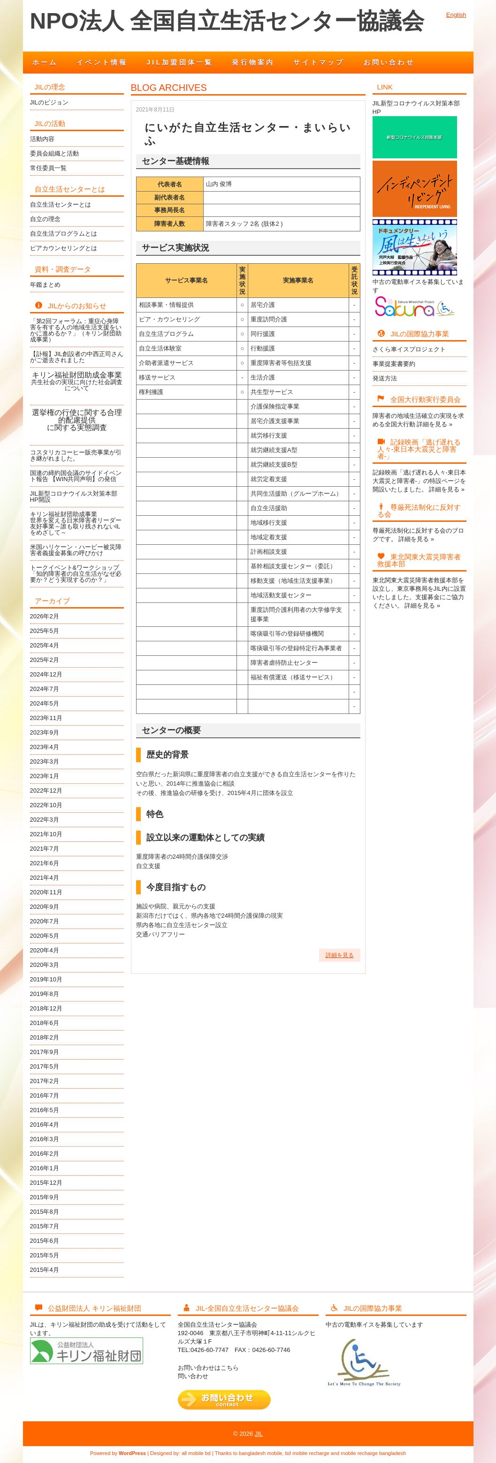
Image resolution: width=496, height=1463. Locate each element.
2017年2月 (44, 1080)
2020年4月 (44, 950)
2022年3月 (44, 819)
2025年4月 (44, 645)
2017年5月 (44, 1066)
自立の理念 (45, 219)
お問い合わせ (389, 62)
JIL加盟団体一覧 (179, 62)
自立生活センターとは (60, 204)
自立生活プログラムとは (63, 233)
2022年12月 (46, 790)
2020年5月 (44, 935)
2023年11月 (46, 717)
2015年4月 (44, 1269)
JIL (259, 1433)
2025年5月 (44, 630)
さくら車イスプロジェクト (409, 349)
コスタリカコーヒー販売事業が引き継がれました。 (76, 455)
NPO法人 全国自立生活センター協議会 (227, 20)
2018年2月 (44, 1037)
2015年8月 (44, 1211)
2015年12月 (46, 1182)
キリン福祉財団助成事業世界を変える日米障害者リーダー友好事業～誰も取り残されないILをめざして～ (76, 523)
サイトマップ (318, 62)
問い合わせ (193, 1376)
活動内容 (42, 138)
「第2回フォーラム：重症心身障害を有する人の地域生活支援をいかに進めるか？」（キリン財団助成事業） (76, 330)
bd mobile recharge (307, 1453)
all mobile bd (196, 1453)
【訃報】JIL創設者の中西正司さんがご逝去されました (76, 357)
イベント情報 (102, 62)
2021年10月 (46, 834)
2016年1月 (44, 1168)
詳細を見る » (434, 424)
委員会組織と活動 (54, 153)
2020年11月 (46, 892)
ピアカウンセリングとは (63, 248)
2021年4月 (44, 877)
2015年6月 (44, 1240)
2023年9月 (44, 732)
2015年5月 (44, 1255)
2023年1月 (44, 776)
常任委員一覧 (48, 167)
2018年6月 (44, 1022)
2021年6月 (44, 863)
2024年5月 (44, 703)
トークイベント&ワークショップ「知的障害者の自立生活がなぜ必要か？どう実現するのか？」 (76, 573)
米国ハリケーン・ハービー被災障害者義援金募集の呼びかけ (76, 550)
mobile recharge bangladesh (373, 1453)
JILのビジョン (49, 102)
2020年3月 (44, 964)
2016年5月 (44, 1110)
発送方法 (385, 378)
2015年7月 (44, 1226)
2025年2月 (44, 659)
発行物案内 (253, 62)
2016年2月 (44, 1153)
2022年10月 (46, 805)
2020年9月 (44, 906)
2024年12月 (46, 674)
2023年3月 (44, 761)
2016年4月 (44, 1124)
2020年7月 (44, 921)
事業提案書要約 (394, 363)
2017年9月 (44, 1051)
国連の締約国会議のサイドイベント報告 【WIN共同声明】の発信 (76, 476)
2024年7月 (44, 688)
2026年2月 (44, 616)
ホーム (45, 62)
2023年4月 (44, 746)
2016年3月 (44, 1139)
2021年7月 (44, 848)
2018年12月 (46, 1008)
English (456, 14)
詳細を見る (340, 955)
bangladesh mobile (260, 1453)
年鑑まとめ (45, 284)
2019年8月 (44, 993)
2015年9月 (44, 1197)
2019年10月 (46, 979)
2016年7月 (44, 1095)
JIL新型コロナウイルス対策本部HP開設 (73, 496)
